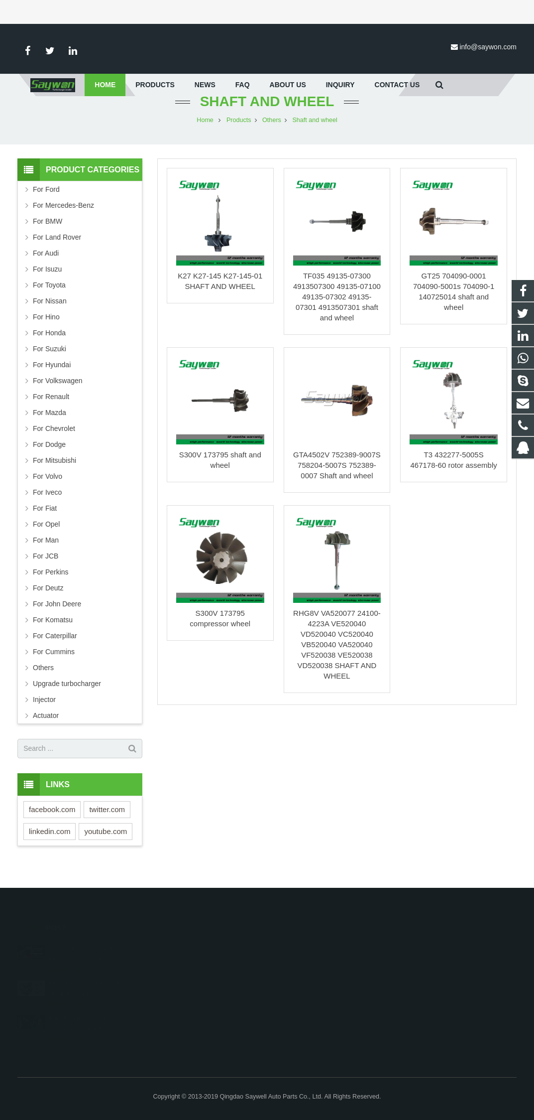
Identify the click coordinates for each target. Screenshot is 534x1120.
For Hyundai (52, 374)
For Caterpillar (55, 645)
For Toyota (49, 294)
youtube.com (105, 841)
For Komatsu (53, 629)
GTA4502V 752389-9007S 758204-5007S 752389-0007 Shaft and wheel (337, 474)
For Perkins (51, 581)
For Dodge (49, 454)
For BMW (47, 231)
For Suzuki (49, 358)
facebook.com (52, 819)
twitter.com (107, 819)
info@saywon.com (488, 47)
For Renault (51, 406)
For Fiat (45, 518)
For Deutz (48, 597)
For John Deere (57, 613)
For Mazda (49, 422)
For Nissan (50, 310)
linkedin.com (49, 841)
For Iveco (47, 502)
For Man (46, 550)
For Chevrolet (54, 438)
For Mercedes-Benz (63, 215)
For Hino (46, 326)
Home (205, 129)
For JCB (45, 565)
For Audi (46, 263)
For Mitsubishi (54, 470)
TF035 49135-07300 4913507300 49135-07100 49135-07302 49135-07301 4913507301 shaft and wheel (337, 306)
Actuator (46, 725)
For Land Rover (57, 247)
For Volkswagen (58, 390)
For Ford (46, 199)
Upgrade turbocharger (67, 693)
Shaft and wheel (267, 111)
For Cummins (54, 661)
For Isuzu (47, 278)
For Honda (49, 342)
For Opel (46, 534)
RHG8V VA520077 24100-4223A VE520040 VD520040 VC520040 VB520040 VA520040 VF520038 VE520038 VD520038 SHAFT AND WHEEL (337, 654)
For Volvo (47, 486)
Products (238, 129)
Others (271, 129)
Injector (44, 709)
